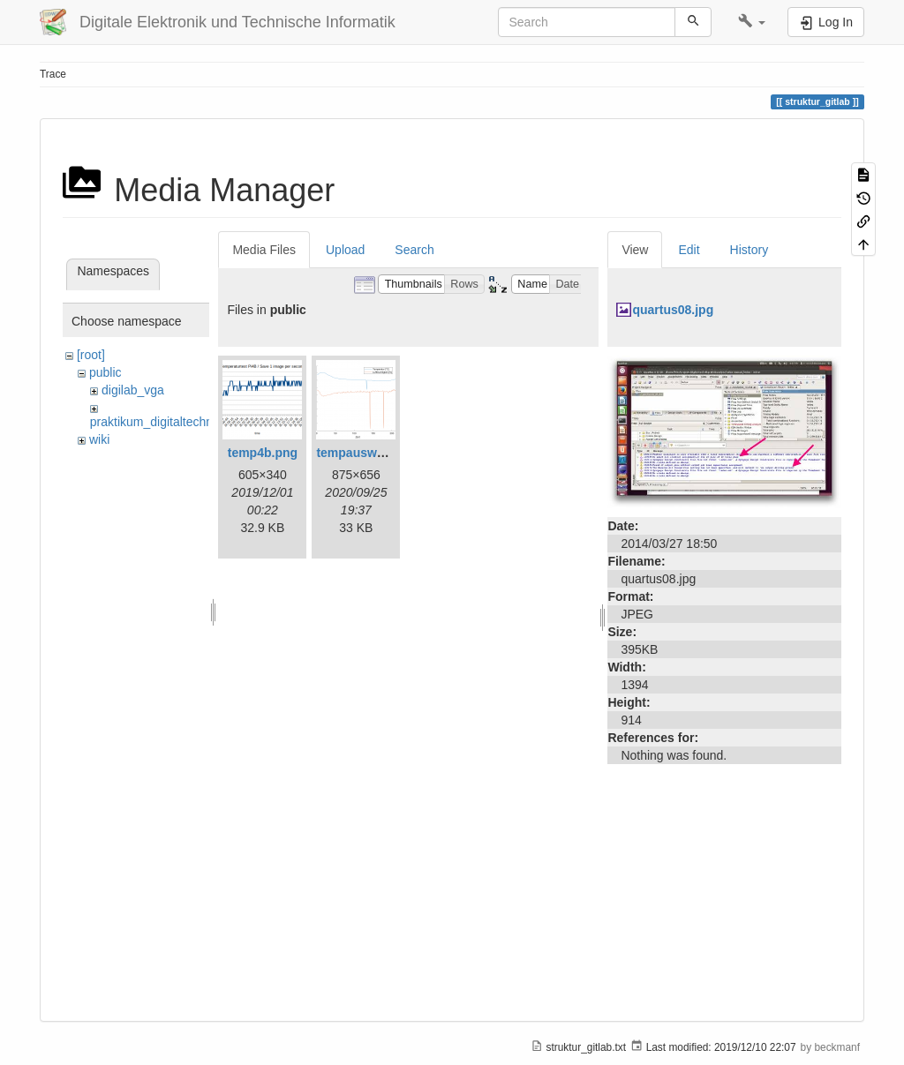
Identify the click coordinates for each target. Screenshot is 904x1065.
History (749, 250)
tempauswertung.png (378, 453)
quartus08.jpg (672, 310)
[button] (752, 22)
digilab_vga (133, 390)
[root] (91, 355)
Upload (345, 250)
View (635, 250)
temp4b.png (263, 453)
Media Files (264, 250)
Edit (688, 250)
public (105, 372)
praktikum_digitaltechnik (156, 422)
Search (414, 250)
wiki (99, 439)
